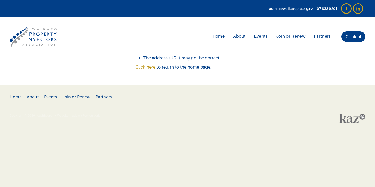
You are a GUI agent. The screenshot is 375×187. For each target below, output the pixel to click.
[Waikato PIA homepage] (45, 36)
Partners (322, 36)
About (239, 36)
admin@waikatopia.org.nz (291, 8)
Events (261, 36)
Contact (353, 36)
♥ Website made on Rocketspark (77, 115)
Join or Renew (290, 36)
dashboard (44, 115)
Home (219, 36)
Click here (145, 67)
